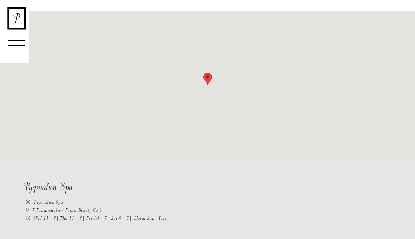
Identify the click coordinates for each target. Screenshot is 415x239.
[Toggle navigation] (16, 48)
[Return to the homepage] (17, 18)
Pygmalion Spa (43, 203)
